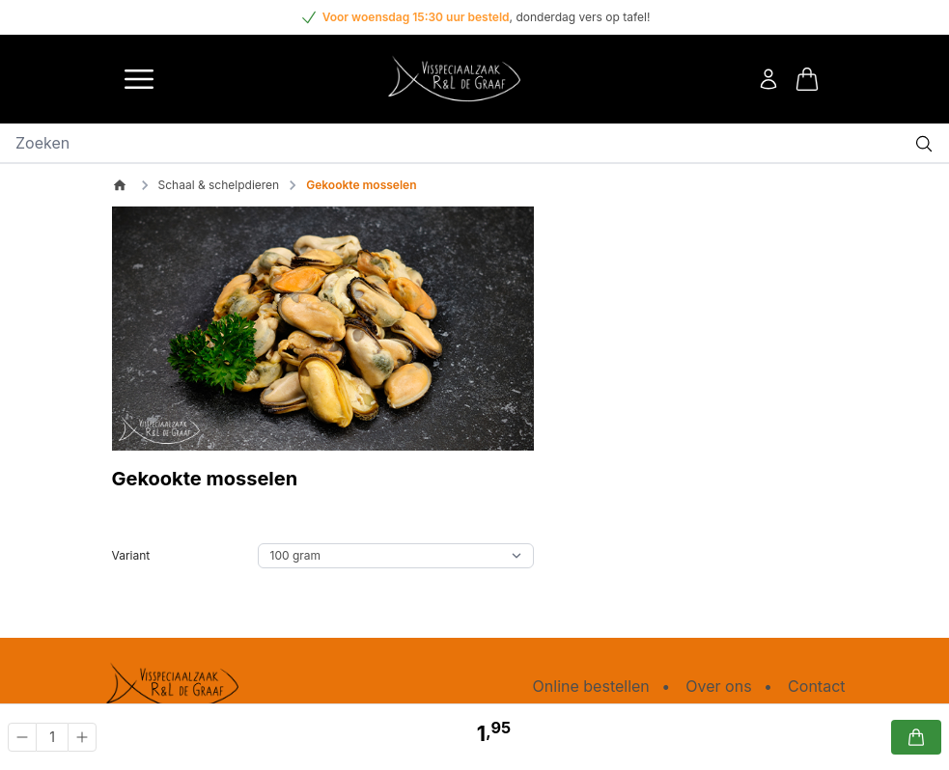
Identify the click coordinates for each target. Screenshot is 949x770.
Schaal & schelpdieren (219, 185)
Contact (816, 686)
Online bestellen (591, 686)
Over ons (718, 686)
